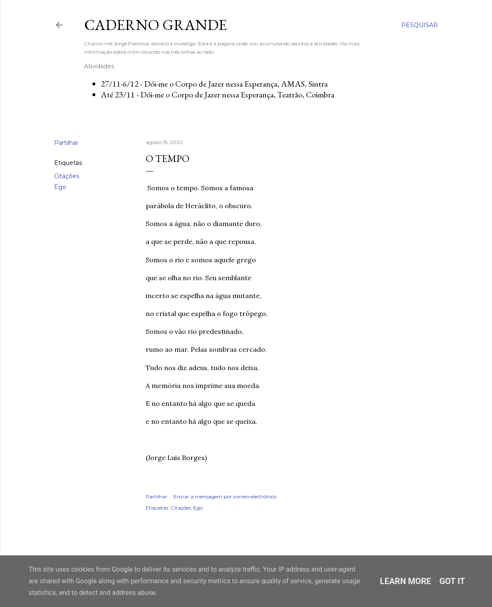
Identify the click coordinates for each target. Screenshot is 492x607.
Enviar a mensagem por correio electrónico (225, 496)
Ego (60, 187)
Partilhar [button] (66, 143)
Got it (452, 581)
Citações (66, 176)
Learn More (405, 581)
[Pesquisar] (419, 25)
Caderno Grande (155, 25)
